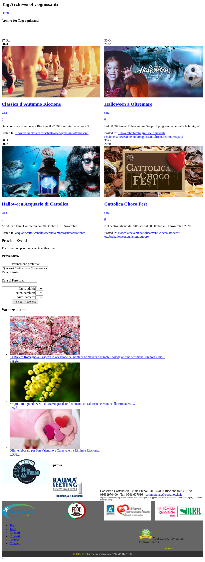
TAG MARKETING (122, 554)
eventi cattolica (141, 233)
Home (5, 12)
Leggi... (14, 360)
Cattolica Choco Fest (125, 204)
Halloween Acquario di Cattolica (35, 204)
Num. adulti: (27, 288)
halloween (53, 133)
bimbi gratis (141, 133)
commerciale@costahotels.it (164, 494)
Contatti (15, 532)
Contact (15, 540)
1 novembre (22, 133)
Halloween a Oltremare (128, 104)
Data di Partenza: (13, 280)
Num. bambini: (25, 293)
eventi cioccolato (162, 233)
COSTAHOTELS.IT (83, 554)
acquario (20, 233)
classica (35, 133)
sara (4, 112)
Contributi (168, 548)
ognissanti (66, 133)
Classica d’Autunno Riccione (31, 104)
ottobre (77, 133)
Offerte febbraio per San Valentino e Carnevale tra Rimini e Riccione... (55, 450)
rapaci (179, 136)
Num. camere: (26, 297)
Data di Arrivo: (11, 272)
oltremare (160, 136)
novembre (134, 136)
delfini (153, 133)
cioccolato (124, 233)
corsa (43, 133)
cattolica (31, 233)
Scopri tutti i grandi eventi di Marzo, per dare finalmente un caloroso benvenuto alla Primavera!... (72, 403)
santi (85, 133)
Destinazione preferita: (25, 264)
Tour (13, 525)
